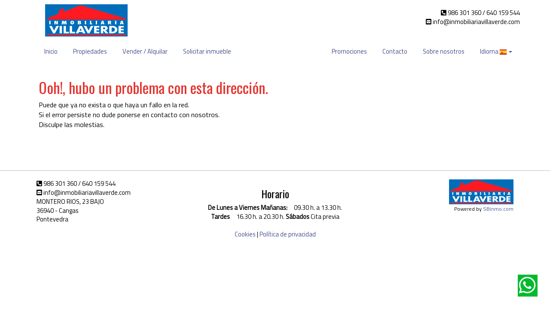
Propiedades (90, 51)
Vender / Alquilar (145, 51)
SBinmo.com (498, 209)
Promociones (349, 51)
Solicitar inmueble (207, 51)
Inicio (51, 51)
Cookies (245, 234)
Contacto (394, 51)
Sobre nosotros (443, 51)
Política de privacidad (288, 234)
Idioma (496, 51)
